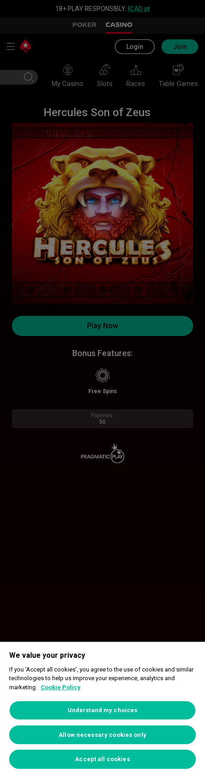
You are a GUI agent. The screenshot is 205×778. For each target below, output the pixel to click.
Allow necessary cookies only (102, 734)
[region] (102, 710)
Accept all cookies (102, 759)
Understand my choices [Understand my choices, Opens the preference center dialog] (103, 710)
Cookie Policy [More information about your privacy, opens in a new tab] (61, 687)
